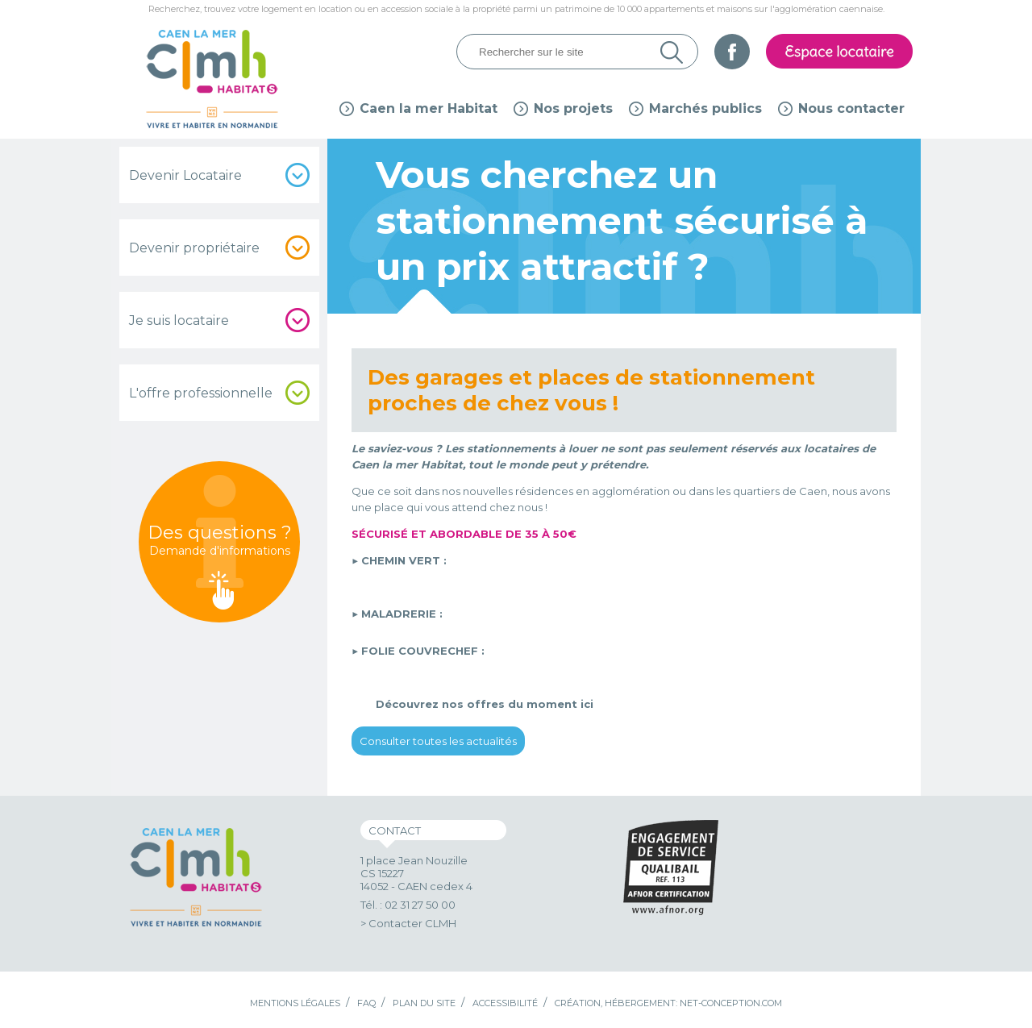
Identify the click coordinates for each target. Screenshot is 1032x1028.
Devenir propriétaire (194, 248)
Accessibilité (505, 1003)
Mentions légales (295, 1003)
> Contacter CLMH (408, 923)
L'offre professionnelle (201, 393)
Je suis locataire (179, 320)
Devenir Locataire (185, 175)
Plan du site (424, 1003)
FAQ (366, 1003)
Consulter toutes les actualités (438, 741)
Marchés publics (705, 108)
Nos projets (573, 108)
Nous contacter (851, 108)
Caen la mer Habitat (428, 108)
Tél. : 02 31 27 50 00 (408, 904)
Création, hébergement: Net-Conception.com (668, 1003)
